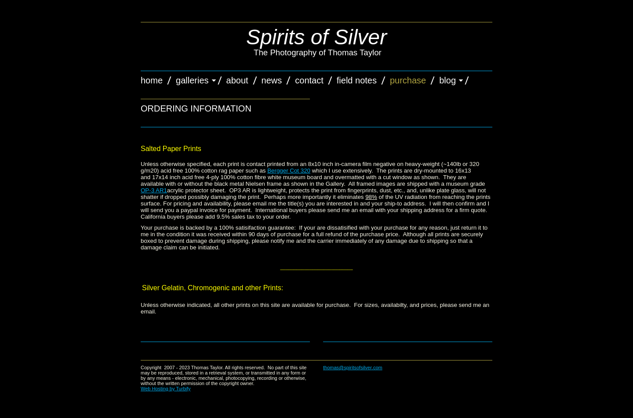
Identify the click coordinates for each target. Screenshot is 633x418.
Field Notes (357, 80)
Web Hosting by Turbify (166, 388)
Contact (309, 80)
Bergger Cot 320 (288, 170)
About (237, 80)
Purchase (408, 80)
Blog (447, 80)
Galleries (192, 80)
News (272, 80)
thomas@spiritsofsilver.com (352, 367)
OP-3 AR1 (154, 190)
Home (152, 80)
